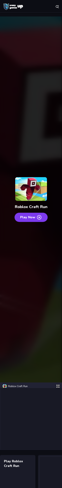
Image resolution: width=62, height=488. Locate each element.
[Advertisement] (31, 419)
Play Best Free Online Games (13, 6)
